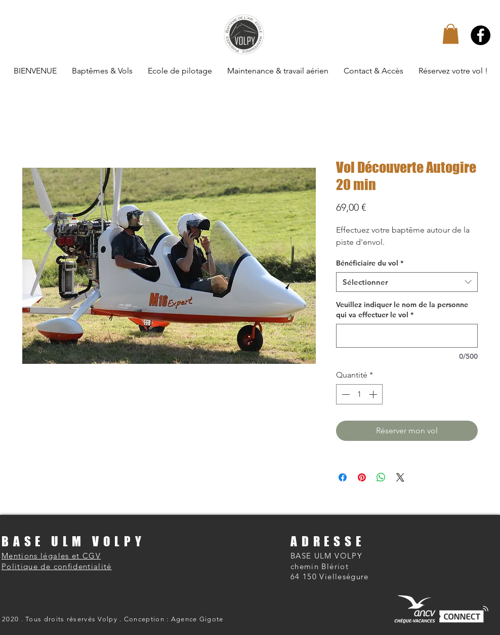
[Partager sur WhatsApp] (381, 477)
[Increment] (374, 394)
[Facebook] (480, 35)
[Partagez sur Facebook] (343, 477)
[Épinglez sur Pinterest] (362, 477)
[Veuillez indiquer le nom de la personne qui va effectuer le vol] (407, 335)
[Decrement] (345, 394)
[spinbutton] (359, 394)
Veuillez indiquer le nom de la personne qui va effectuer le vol (402, 309)
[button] (450, 34)
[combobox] (407, 282)
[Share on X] (400, 477)
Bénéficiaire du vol (369, 263)
